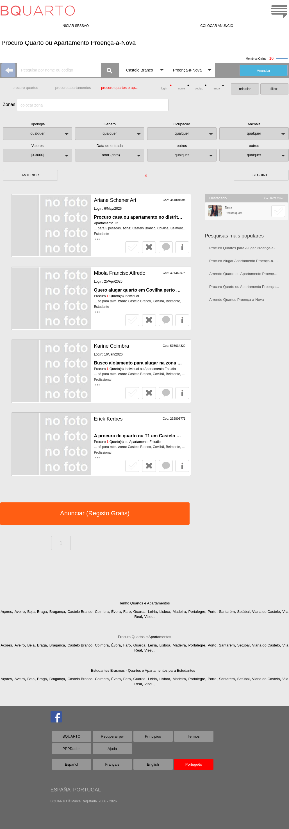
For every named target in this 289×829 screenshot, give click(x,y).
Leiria (152, 611)
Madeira (179, 611)
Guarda (139, 611)
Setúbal (243, 611)
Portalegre (196, 611)
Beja (31, 611)
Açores (6, 611)
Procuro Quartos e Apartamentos (144, 637)
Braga (42, 611)
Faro (127, 611)
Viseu (148, 617)
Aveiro (20, 611)
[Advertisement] (246, 346)
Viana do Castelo (266, 611)
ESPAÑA (60, 790)
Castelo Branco (79, 611)
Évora (116, 611)
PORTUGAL (87, 790)
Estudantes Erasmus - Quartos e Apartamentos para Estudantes (143, 670)
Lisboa (164, 611)
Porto (212, 611)
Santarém (227, 611)
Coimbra (102, 611)
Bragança (57, 611)
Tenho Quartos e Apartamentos (144, 603)
